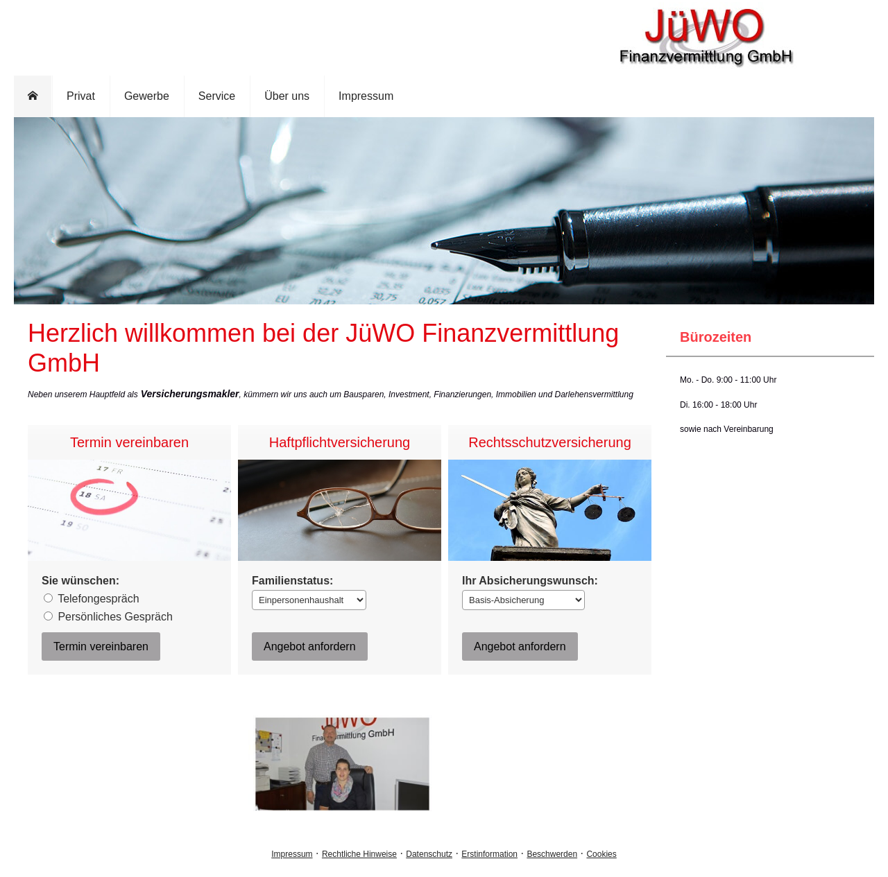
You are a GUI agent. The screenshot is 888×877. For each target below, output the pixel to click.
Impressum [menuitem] (366, 96)
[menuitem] (33, 96)
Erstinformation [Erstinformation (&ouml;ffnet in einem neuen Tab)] (489, 854)
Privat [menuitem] (81, 96)
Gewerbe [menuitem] (146, 96)
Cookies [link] (601, 854)
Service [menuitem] (216, 96)
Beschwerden (552, 854)
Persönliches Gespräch (108, 617)
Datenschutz (429, 854)
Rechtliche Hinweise (359, 854)
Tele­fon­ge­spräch (91, 599)
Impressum (291, 854)
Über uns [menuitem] (286, 96)
